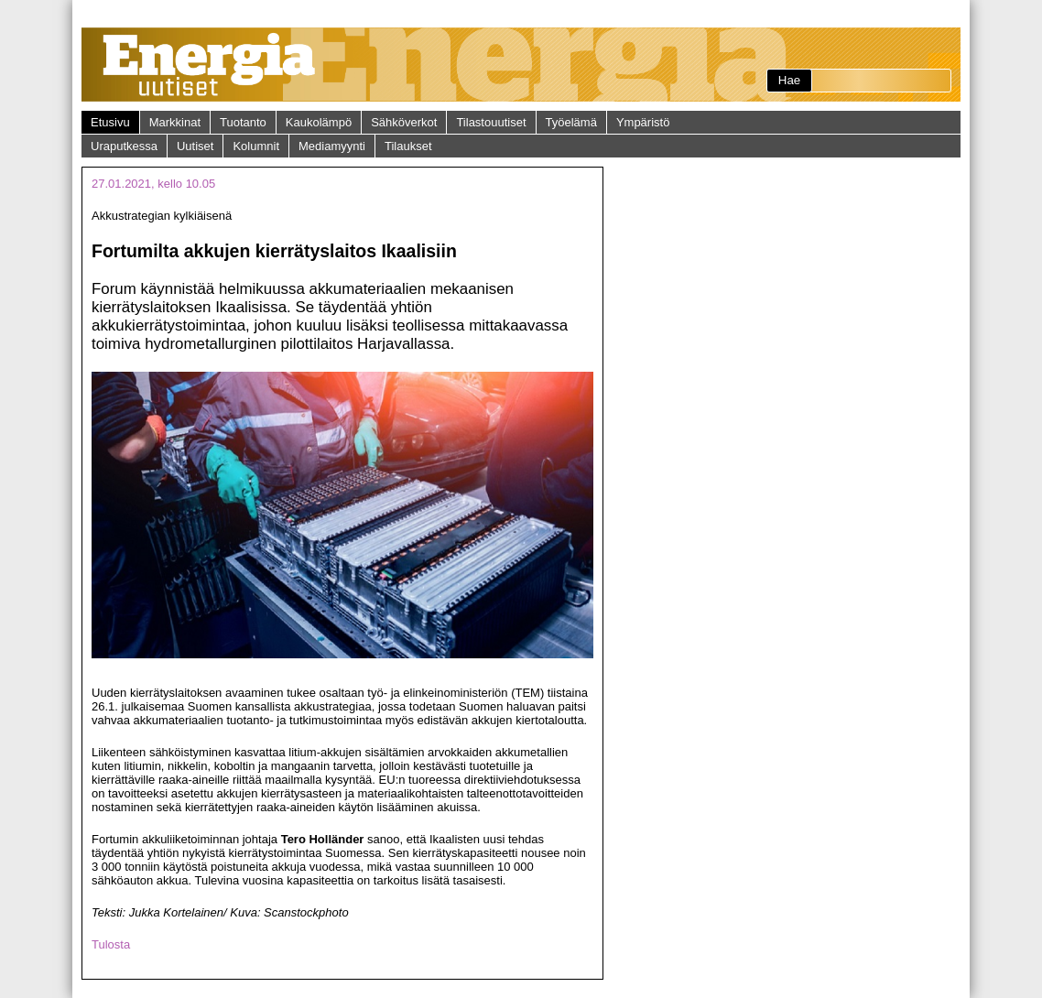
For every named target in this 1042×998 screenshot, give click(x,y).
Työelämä (571, 122)
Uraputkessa (124, 146)
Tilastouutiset (491, 122)
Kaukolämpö (319, 122)
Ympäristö (643, 122)
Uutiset (195, 146)
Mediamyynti (331, 146)
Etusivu (110, 122)
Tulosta (111, 944)
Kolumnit (256, 146)
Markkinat (175, 122)
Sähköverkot (404, 122)
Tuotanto (243, 122)
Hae (789, 80)
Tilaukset (408, 146)
